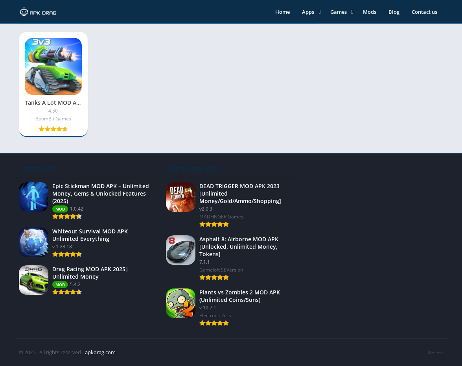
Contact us (424, 11)
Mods (369, 11)
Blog (393, 11)
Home (282, 11)
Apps (308, 11)
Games (338, 11)
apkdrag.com (100, 352)
